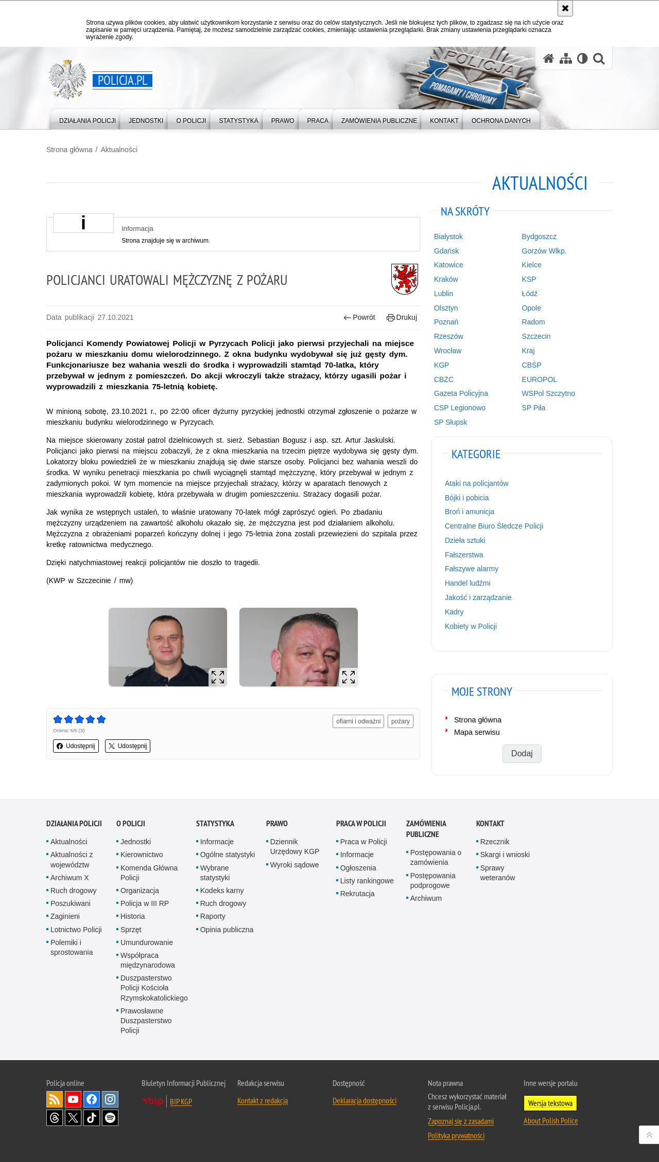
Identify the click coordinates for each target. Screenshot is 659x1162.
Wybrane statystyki (215, 873)
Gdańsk (446, 251)
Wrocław (447, 351)
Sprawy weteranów (497, 873)
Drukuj (402, 317)
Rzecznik (495, 842)
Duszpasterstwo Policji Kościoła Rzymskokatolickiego (154, 988)
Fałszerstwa (464, 555)
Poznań (446, 322)
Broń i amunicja (470, 511)
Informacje (217, 842)
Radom (533, 322)
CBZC (444, 379)
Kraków (446, 279)
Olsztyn (446, 308)
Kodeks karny (222, 890)
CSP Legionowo (459, 408)
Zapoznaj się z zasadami (461, 1121)
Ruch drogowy (73, 890)
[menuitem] (87, 118)
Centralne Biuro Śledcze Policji (494, 526)
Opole (531, 308)
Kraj (528, 351)
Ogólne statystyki (227, 854)
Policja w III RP (144, 903)
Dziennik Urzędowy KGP (295, 847)
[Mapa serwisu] (566, 58)
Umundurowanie (146, 942)
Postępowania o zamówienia (436, 857)
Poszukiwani (70, 903)
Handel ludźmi (468, 583)
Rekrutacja (357, 893)
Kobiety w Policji (471, 626)
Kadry (454, 612)
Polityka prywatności (456, 1135)
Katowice (448, 265)
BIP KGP (181, 1101)
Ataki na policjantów (477, 483)
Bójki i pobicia (467, 498)
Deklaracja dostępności (364, 1100)
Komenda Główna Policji (149, 873)
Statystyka (215, 823)
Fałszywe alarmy (471, 569)
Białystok (448, 236)
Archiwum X (69, 878)
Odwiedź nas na (73, 1099)
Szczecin (536, 336)
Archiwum (426, 898)
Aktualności (118, 150)
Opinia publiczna (227, 929)
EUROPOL (539, 379)
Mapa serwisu (477, 732)
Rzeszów (448, 336)
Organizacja (139, 890)
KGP (441, 365)
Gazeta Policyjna (461, 393)
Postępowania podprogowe (433, 880)
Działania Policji (74, 823)
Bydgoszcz (539, 236)
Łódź (529, 293)
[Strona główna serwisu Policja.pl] (548, 58)
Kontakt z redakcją (262, 1100)
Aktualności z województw (71, 859)
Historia (132, 916)
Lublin (443, 293)
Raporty (213, 916)
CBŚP (532, 365)
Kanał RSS (54, 1099)
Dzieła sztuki (465, 540)
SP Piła (534, 408)
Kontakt (490, 823)
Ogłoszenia (358, 868)
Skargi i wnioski (505, 854)
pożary (400, 721)
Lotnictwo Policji (76, 929)
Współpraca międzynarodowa (147, 960)
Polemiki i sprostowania (71, 947)
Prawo (277, 823)
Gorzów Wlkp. (544, 251)
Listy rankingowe (367, 881)
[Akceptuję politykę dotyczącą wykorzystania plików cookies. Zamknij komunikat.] (565, 8)
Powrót (359, 317)
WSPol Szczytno (548, 393)
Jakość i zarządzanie (478, 597)
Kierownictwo (141, 854)
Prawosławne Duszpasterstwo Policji (146, 1020)
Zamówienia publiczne (426, 829)
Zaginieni (65, 916)
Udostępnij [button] (76, 746)
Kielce (532, 265)
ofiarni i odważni (358, 721)
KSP (529, 279)
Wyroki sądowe (294, 865)
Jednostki (135, 842)
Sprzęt (130, 929)
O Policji (130, 823)
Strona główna (69, 150)
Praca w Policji (361, 823)
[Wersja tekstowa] (582, 58)
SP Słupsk (450, 422)
